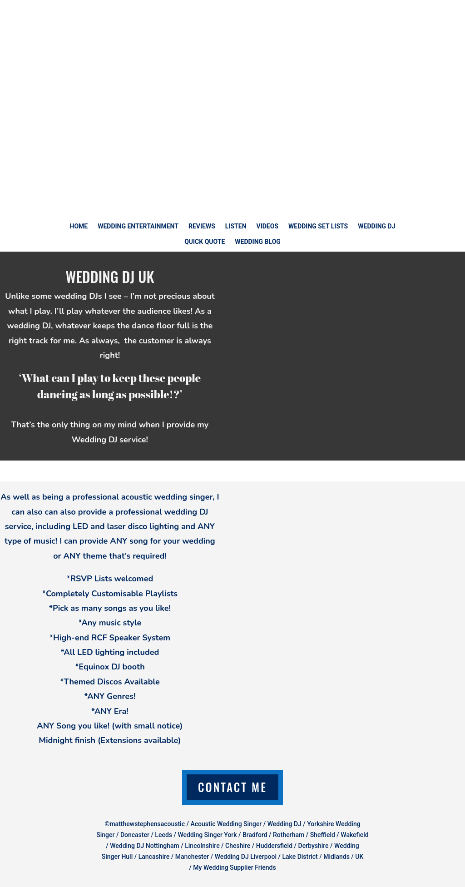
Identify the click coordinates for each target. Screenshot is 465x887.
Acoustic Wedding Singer (226, 824)
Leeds (163, 834)
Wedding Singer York (207, 834)
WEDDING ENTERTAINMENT (138, 226)
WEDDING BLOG (258, 241)
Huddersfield (274, 845)
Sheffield (323, 834)
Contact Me (232, 786)
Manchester (192, 856)
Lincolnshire (202, 845)
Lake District (299, 856)
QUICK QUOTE (204, 241)
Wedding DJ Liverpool (246, 856)
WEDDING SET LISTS (318, 226)
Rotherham (288, 834)
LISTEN (236, 226)
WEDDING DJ (376, 226)
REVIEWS (201, 226)
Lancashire (154, 856)
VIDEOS (268, 226)
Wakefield (354, 834)
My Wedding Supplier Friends (234, 867)
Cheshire (237, 845)
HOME (79, 226)
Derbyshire (313, 845)
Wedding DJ (284, 824)
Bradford (254, 834)
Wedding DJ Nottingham (144, 845)
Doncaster (134, 834)
